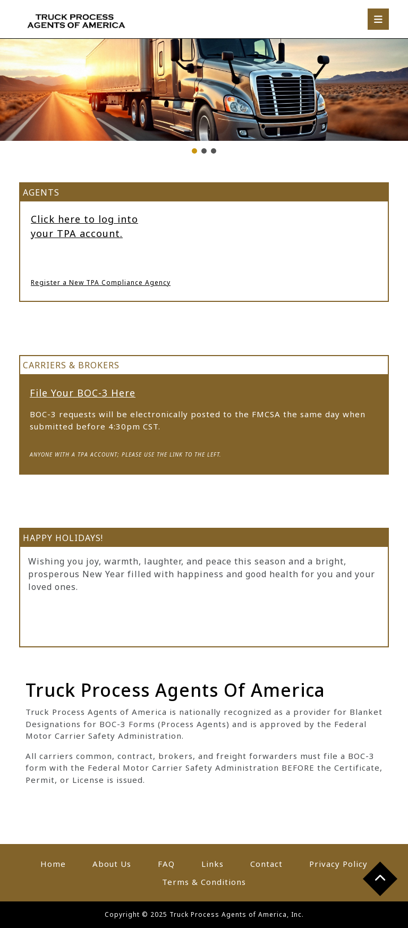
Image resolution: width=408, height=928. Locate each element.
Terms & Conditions (204, 881)
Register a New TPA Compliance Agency (101, 282)
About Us (111, 863)
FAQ (166, 863)
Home (53, 863)
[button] (194, 151)
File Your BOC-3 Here (82, 392)
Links (212, 863)
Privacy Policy (338, 863)
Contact (266, 863)
